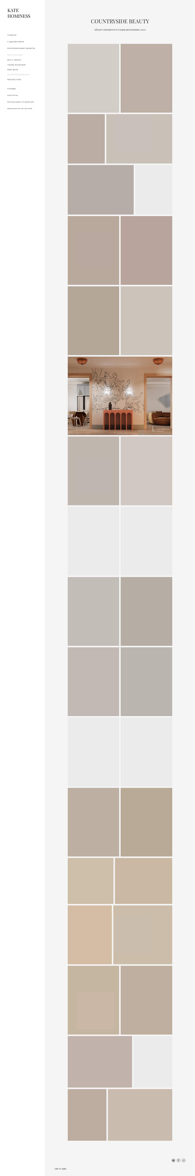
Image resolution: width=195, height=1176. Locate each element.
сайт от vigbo (60, 1169)
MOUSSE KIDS (14, 79)
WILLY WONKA (14, 60)
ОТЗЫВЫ (11, 88)
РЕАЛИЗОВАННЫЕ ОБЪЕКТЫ (21, 48)
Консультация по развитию (20, 102)
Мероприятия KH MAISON (19, 108)
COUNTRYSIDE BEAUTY (18, 74)
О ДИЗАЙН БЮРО (15, 41)
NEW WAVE (12, 69)
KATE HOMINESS (18, 13)
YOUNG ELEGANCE (16, 65)
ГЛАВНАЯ (11, 35)
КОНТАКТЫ (12, 95)
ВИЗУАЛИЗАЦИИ (15, 55)
